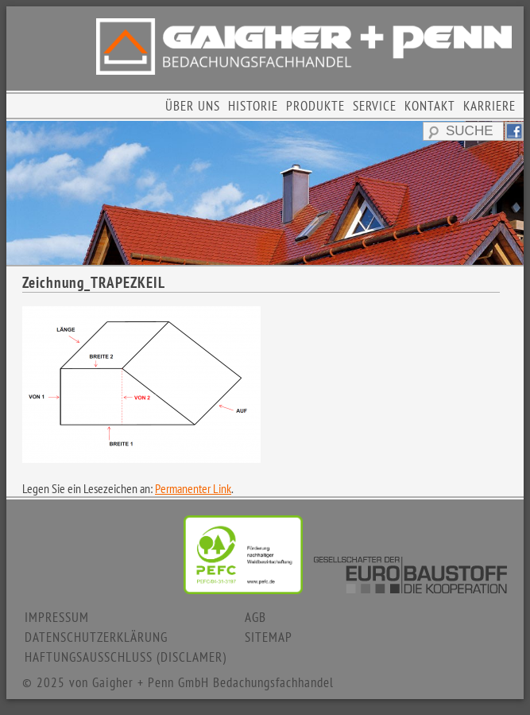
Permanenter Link (193, 488)
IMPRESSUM (57, 617)
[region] (265, 193)
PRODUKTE (315, 106)
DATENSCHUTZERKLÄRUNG (96, 637)
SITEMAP (268, 637)
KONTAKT (429, 106)
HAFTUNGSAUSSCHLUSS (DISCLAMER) (125, 657)
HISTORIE (253, 106)
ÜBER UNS (192, 106)
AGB (255, 617)
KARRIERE (489, 106)
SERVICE (375, 106)
